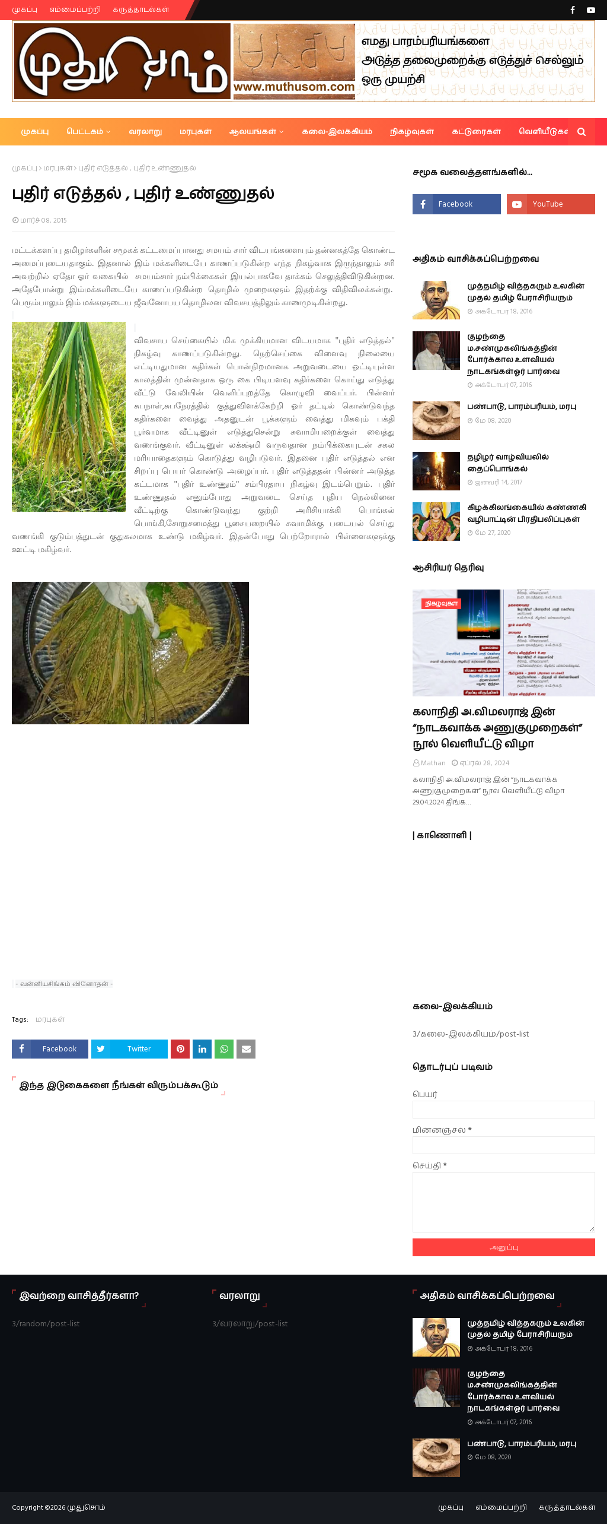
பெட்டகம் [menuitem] (84, 131)
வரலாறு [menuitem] (145, 131)
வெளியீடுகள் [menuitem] (545, 131)
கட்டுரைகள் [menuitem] (476, 131)
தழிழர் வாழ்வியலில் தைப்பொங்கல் (508, 463)
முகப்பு (24, 10)
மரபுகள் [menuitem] (196, 131)
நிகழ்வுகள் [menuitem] (412, 131)
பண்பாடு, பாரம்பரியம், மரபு (521, 406)
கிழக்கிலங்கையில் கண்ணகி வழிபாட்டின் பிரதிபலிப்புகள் (526, 513)
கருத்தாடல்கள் (141, 10)
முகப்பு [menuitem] (35, 131)
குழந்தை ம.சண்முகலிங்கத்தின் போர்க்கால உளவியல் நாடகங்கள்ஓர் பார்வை (513, 354)
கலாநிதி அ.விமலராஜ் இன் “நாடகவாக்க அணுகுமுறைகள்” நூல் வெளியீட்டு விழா (497, 728)
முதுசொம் (86, 1508)
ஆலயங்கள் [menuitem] (252, 131)
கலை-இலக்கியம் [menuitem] (337, 131)
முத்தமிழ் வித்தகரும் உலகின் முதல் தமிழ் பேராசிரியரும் (525, 292)
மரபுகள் (57, 168)
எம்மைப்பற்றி (75, 10)
